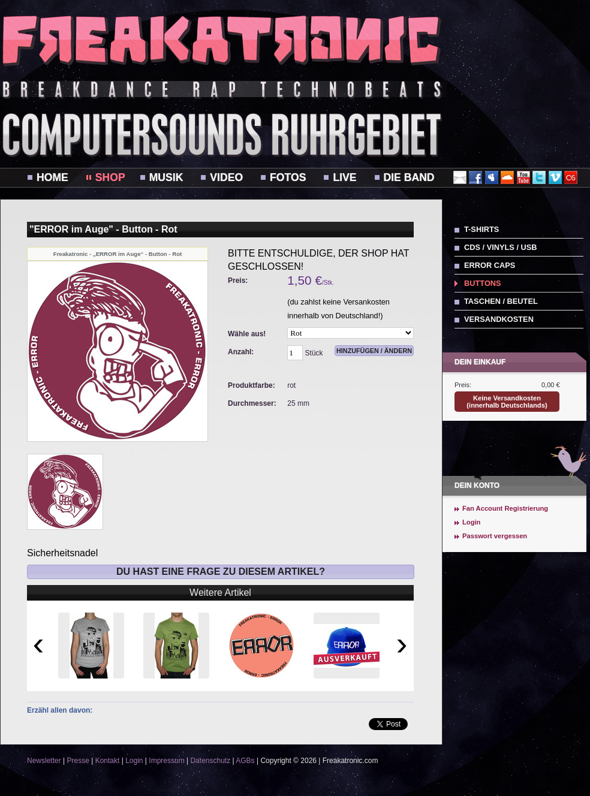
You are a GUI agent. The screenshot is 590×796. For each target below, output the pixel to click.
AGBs (245, 760)
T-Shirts (481, 229)
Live (344, 177)
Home (52, 177)
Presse (78, 760)
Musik (166, 177)
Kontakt (107, 760)
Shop (110, 177)
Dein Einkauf (479, 362)
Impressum (166, 760)
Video (226, 177)
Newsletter (44, 760)
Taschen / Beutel (501, 301)
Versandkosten (499, 319)
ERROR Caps (489, 265)
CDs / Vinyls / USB (500, 247)
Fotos (288, 177)
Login (471, 522)
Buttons (482, 283)
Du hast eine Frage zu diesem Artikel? (220, 571)
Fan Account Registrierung (505, 508)
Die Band (409, 177)
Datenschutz (210, 760)
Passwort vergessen (494, 535)
